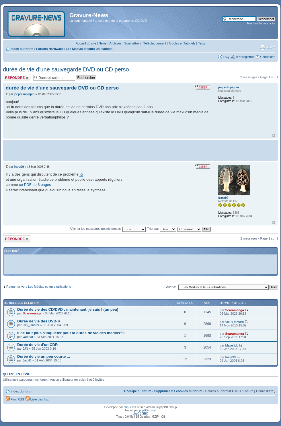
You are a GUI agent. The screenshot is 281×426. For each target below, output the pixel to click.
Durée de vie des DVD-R (38, 321)
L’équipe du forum (137, 391)
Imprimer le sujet (262, 47)
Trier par (161, 228)
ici (81, 174)
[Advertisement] (140, 149)
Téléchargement (154, 43)
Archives (115, 43)
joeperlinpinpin (24, 94)
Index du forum (22, 48)
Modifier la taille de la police (271, 47)
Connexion (267, 57)
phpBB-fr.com (148, 410)
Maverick (231, 345)
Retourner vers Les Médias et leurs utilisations (38, 286)
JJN (25, 348)
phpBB (128, 407)
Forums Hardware (49, 48)
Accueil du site (86, 43)
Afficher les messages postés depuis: (108, 228)
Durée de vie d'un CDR (37, 345)
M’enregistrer (244, 57)
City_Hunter (31, 325)
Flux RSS (15, 399)
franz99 (19, 166)
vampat (28, 337)
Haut (273, 135)
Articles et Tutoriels (182, 43)
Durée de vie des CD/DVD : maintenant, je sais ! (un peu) (67, 309)
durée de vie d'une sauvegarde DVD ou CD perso (66, 69)
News (103, 43)
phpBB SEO (140, 413)
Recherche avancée (261, 23)
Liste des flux (37, 399)
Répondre (16, 77)
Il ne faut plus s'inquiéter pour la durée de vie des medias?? (71, 333)
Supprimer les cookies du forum (178, 391)
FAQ (226, 57)
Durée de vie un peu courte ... (43, 356)
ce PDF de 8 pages (35, 184)
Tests (201, 43)
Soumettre (131, 43)
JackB (27, 360)
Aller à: (171, 287)
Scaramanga (32, 313)
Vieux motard (234, 322)
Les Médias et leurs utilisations (89, 48)
